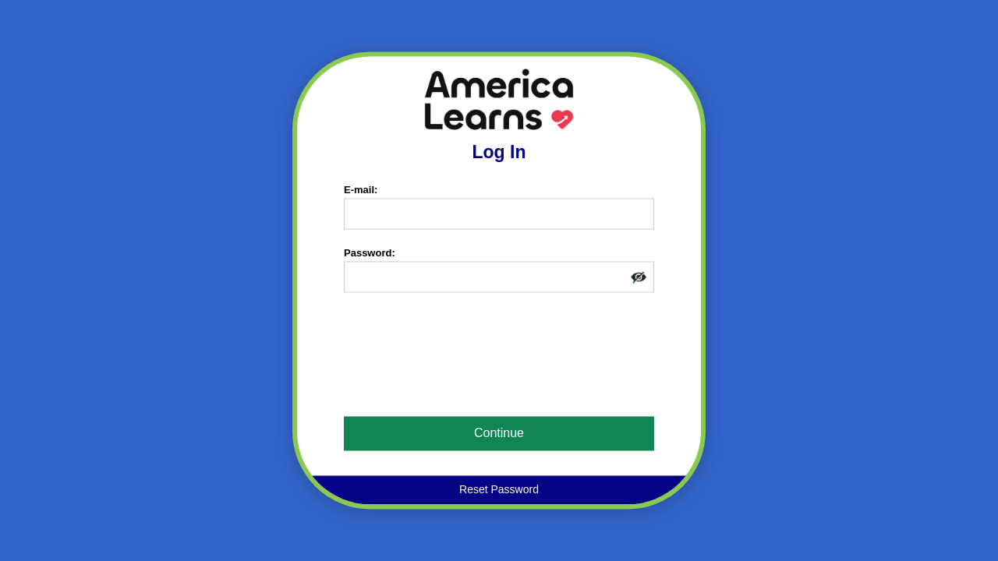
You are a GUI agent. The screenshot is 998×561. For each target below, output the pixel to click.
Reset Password (499, 490)
